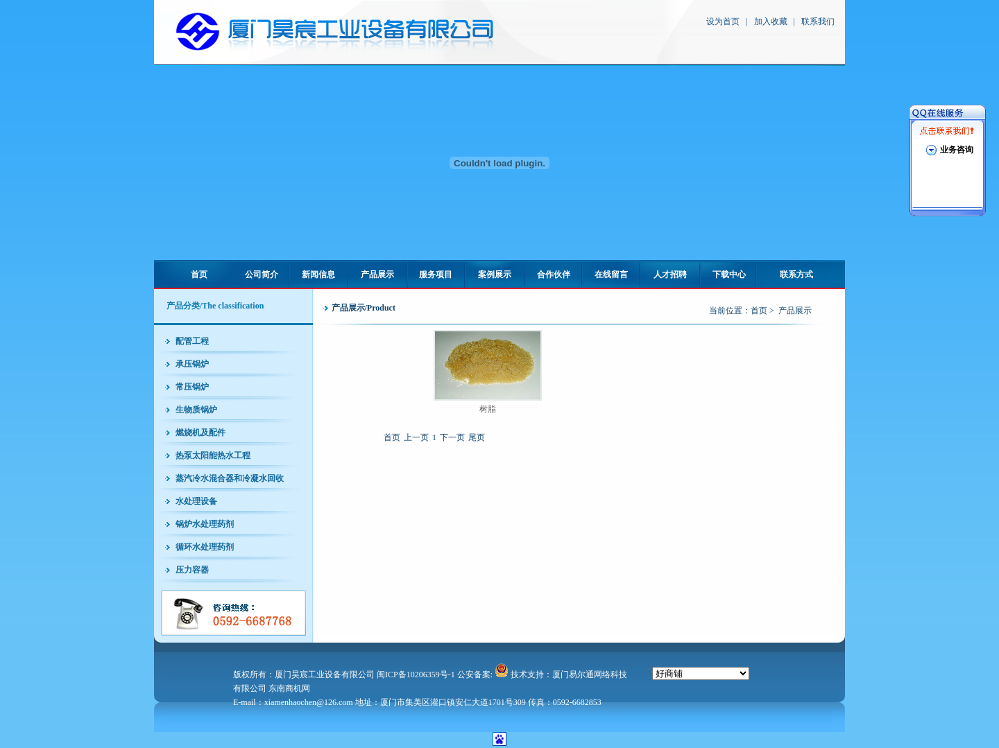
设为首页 (723, 21)
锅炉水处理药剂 (205, 524)
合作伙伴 (553, 274)
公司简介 (261, 274)
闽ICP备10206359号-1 (416, 674)
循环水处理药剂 (205, 547)
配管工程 (192, 341)
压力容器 (192, 570)
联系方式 (796, 274)
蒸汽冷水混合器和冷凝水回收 (230, 478)
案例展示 (494, 274)
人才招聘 (670, 274)
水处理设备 (196, 501)
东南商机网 (289, 688)
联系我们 (818, 21)
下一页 (452, 437)
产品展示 (377, 274)
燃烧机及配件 (200, 432)
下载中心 (729, 274)
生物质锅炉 (196, 410)
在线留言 (611, 274)
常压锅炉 (192, 387)
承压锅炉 (192, 364)
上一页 (416, 437)
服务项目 (435, 274)
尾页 (476, 437)
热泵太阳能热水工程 (213, 455)
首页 (199, 274)
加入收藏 (770, 21)
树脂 (487, 409)
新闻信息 (318, 274)
